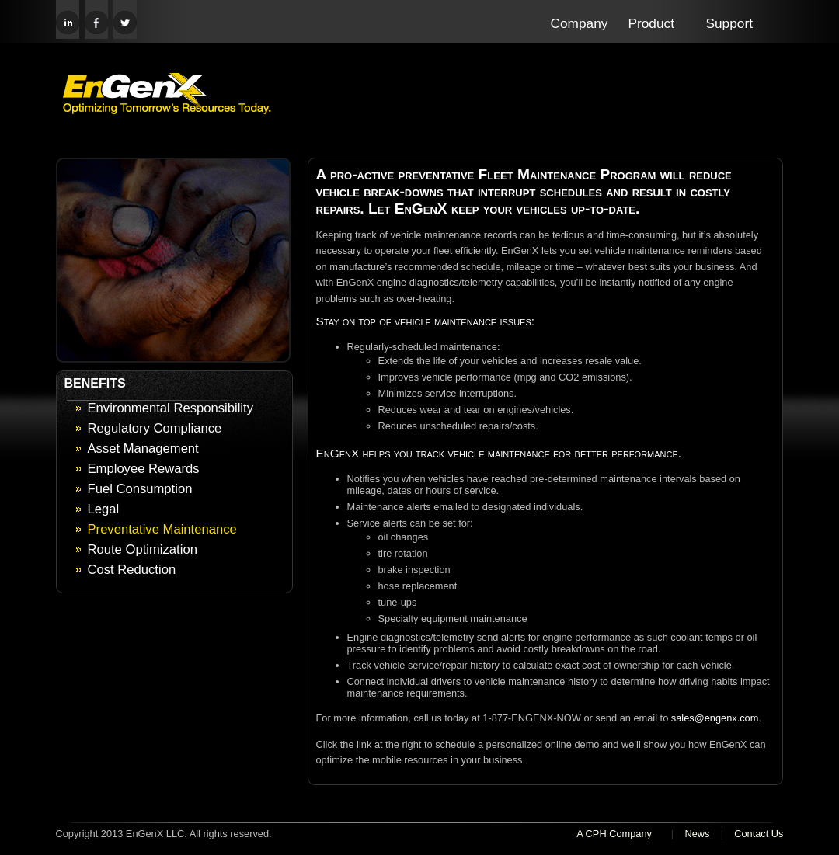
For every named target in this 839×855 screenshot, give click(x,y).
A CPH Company (614, 833)
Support (729, 23)
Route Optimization (142, 549)
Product (651, 23)
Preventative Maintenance (162, 529)
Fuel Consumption (140, 488)
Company (579, 23)
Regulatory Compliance (155, 428)
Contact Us (758, 833)
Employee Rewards (144, 468)
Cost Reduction (132, 569)
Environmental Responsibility (170, 408)
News (696, 833)
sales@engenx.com (715, 718)
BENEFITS (95, 383)
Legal (104, 509)
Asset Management (143, 448)
